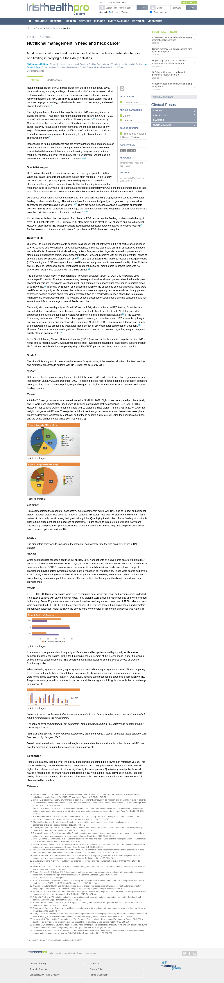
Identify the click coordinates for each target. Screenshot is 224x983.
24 (61, 332)
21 (89, 269)
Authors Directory (38, 963)
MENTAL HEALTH (162, 125)
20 (78, 258)
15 (76, 204)
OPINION (71, 21)
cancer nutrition (126, 163)
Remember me (160, 12)
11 (83, 158)
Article (35, 80)
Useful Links (96, 963)
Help (124, 3)
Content (114, 12)
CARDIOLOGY (160, 115)
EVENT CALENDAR (118, 21)
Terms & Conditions (99, 975)
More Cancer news (163, 97)
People (125, 12)
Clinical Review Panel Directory (45, 975)
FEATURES (85, 21)
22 (45, 286)
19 (141, 225)
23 (123, 314)
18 (90, 212)
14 (74, 204)
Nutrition (127, 120)
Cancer (39, 28)
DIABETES (158, 120)
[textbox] (120, 7)
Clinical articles (54, 28)
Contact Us (114, 3)
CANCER (31, 37)
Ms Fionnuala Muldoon (37, 64)
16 (84, 212)
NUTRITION (46, 37)
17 (87, 212)
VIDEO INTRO (155, 21)
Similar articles (54, 80)
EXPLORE (99, 21)
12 (85, 158)
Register (187, 3)
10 (77, 154)
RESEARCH (56, 21)
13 (143, 191)
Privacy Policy (96, 969)
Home (30, 28)
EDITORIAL (138, 21)
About (103, 3)
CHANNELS (41, 21)
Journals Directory (38, 969)
